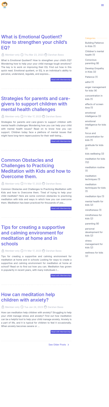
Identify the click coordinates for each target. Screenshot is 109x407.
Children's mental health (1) (94, 53)
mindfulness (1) (93, 210)
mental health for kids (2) (94, 203)
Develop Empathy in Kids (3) (94, 70)
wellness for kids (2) (94, 254)
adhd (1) (89, 82)
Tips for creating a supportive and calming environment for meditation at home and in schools (33, 236)
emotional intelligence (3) (93, 114)
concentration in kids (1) (93, 97)
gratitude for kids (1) (94, 147)
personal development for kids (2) (94, 232)
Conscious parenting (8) (92, 61)
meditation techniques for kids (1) (95, 188)
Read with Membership (60, 79)
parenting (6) (92, 223)
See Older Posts (58, 346)
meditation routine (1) (95, 169)
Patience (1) (91, 76)
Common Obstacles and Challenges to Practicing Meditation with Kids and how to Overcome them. (36, 169)
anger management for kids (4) (95, 89)
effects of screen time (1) (94, 106)
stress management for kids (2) (94, 244)
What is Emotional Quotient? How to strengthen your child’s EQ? (34, 42)
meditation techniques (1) (92, 177)
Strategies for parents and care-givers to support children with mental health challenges (35, 104)
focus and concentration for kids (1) (94, 136)
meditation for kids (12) (95, 160)
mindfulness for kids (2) (93, 217)
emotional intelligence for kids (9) (95, 125)
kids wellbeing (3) (94, 153)
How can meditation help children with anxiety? (28, 298)
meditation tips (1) (94, 196)
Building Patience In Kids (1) (94, 44)
